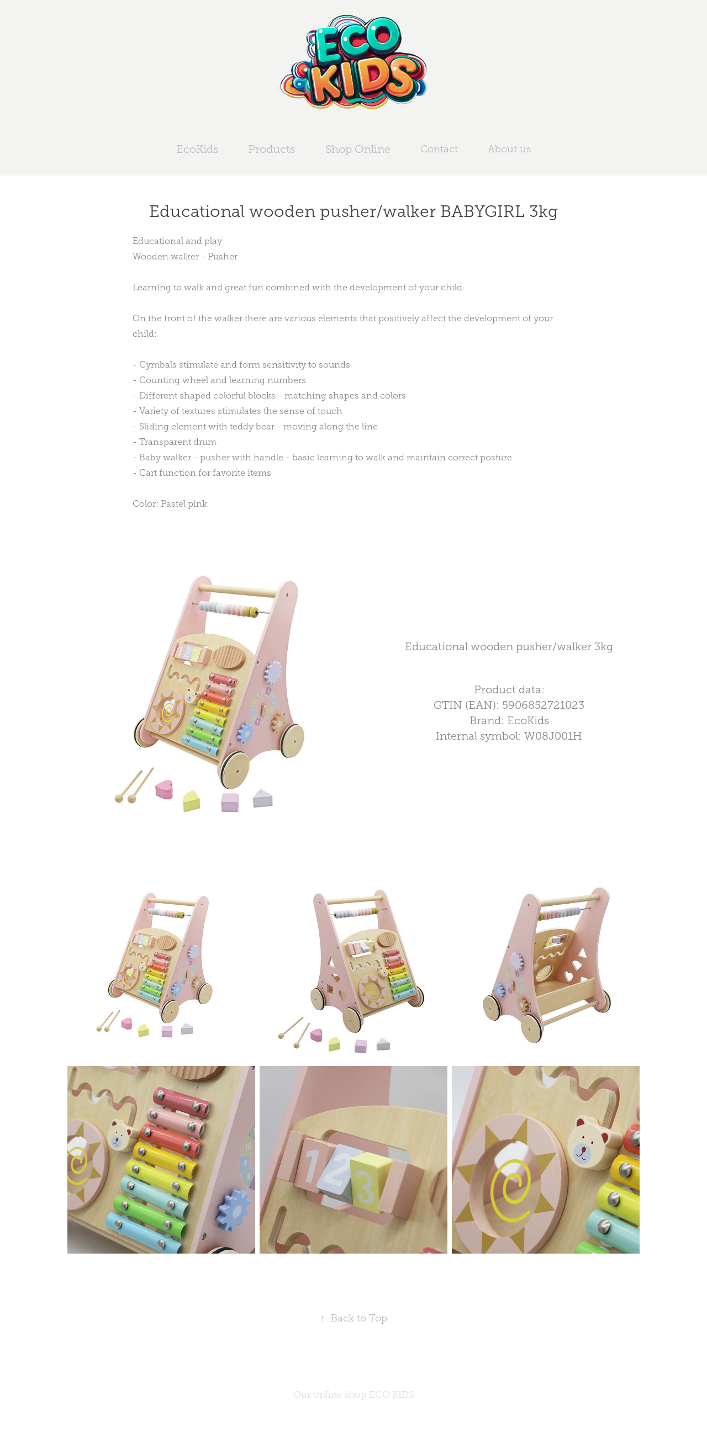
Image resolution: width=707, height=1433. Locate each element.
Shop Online (358, 149)
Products (271, 149)
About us (509, 149)
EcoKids (197, 149)
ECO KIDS (391, 1394)
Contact (439, 149)
